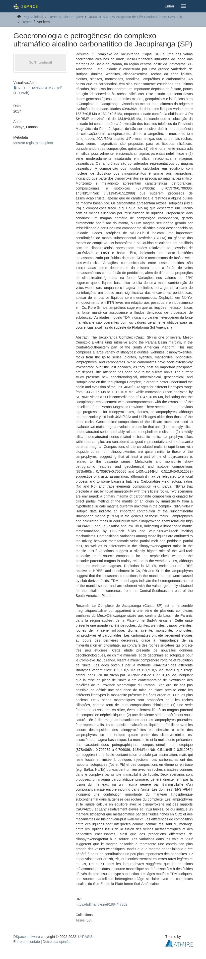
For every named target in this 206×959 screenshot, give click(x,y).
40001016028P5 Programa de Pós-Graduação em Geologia (135, 17)
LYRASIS (85, 937)
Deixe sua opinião (56, 942)
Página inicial (32, 17)
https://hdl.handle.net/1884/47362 (102, 904)
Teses (27, 22)
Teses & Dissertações (66, 17)
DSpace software (26, 937)
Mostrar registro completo (33, 143)
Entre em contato (26, 942)
